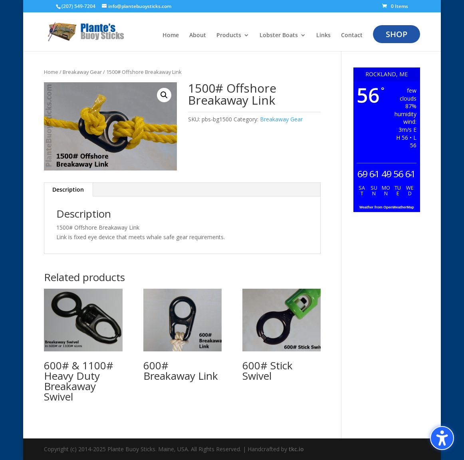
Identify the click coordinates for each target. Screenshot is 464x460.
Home (51, 71)
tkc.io (296, 449)
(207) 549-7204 (78, 6)
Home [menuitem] (171, 35)
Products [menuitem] (228, 35)
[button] (164, 95)
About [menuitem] (197, 35)
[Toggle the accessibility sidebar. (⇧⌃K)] (442, 438)
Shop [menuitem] (396, 34)
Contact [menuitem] (352, 35)
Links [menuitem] (323, 35)
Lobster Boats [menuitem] (279, 35)
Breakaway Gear (82, 71)
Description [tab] (68, 189)
